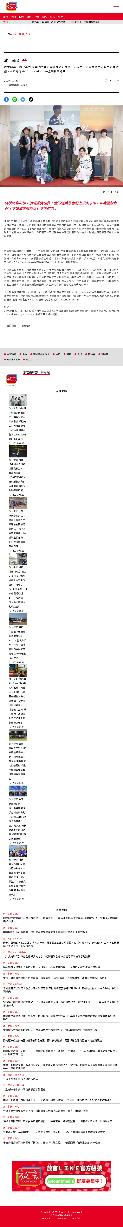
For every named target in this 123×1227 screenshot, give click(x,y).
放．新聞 (19, 34)
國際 (44, 16)
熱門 (13, 16)
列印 (117, 191)
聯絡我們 (76, 1218)
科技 (52, 16)
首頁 (10, 34)
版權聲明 (61, 1218)
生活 (60, 16)
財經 (29, 16)
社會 (36, 16)
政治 (21, 16)
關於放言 (46, 1218)
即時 (5, 16)
